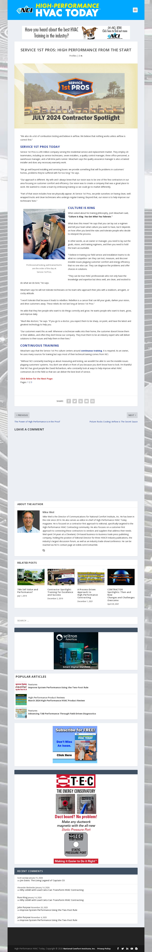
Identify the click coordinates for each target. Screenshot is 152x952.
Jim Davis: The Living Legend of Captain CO (42, 880)
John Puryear (24, 907)
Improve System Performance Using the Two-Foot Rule (58, 687)
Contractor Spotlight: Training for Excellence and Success (60, 592)
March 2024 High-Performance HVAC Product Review (56, 700)
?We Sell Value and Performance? (27, 591)
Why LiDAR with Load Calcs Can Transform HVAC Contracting (52, 890)
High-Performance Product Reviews (46, 697)
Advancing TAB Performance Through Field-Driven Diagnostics (62, 713)
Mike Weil (48, 512)
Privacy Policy (104, 948)
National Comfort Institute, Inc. (79, 948)
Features (32, 684)
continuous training (91, 350)
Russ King (22, 897)
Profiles (73, 55)
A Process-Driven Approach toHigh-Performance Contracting (87, 593)
